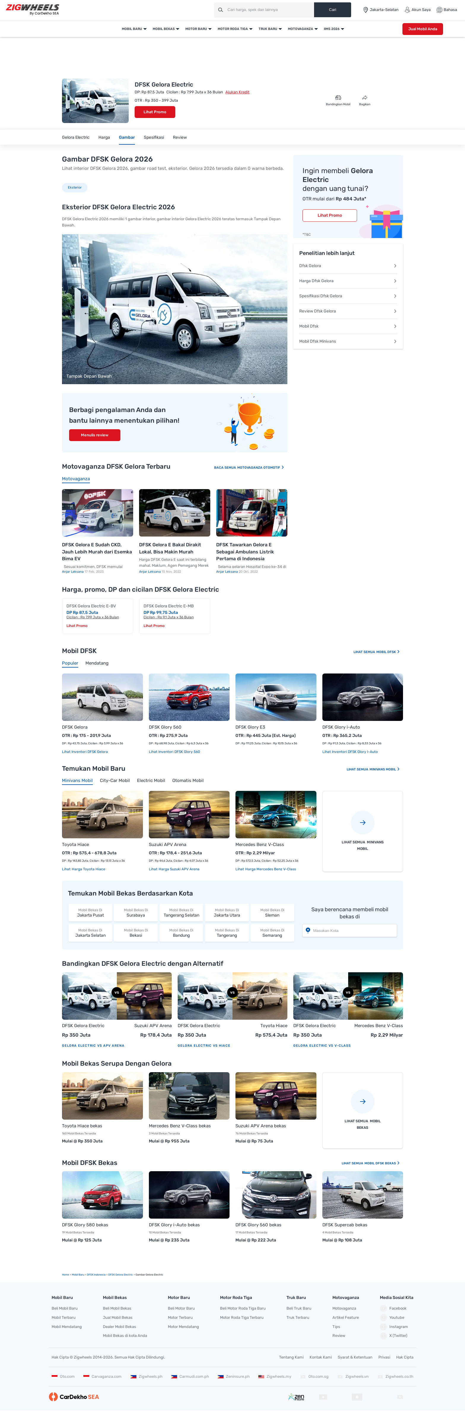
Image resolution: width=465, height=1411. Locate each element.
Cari (332, 9)
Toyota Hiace (75, 844)
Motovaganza (300, 29)
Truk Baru (268, 29)
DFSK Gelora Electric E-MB (169, 606)
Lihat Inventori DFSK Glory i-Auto (350, 752)
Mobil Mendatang (67, 1326)
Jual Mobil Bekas (118, 1317)
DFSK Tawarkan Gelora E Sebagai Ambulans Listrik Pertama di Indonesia (245, 551)
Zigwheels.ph (146, 1376)
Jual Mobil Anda (422, 29)
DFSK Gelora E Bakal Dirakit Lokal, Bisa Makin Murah (170, 548)
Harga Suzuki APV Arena (179, 869)
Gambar (127, 137)
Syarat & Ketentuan (355, 1357)
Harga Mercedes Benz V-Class (270, 869)
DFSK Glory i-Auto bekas (174, 1225)
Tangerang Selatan (181, 912)
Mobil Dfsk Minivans (348, 341)
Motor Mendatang (183, 1326)
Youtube (392, 1317)
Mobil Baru (132, 29)
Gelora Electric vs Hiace (204, 1046)
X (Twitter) (393, 1336)
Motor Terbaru (180, 1317)
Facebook (393, 1308)
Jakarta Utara (226, 912)
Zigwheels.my (274, 1376)
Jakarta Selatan (90, 933)
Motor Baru (196, 29)
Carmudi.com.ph (190, 1376)
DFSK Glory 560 (165, 727)
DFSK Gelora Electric (83, 1025)
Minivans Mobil (385, 769)
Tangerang (226, 933)
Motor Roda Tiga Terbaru (242, 1317)
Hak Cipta (404, 1357)
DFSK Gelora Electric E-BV (91, 606)
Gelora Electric (76, 137)
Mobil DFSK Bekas (382, 1163)
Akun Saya (418, 10)
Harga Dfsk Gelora (348, 280)
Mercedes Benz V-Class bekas (180, 1126)
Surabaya (135, 912)
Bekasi (135, 933)
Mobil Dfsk (348, 326)
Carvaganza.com (102, 1376)
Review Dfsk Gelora (348, 311)
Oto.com (63, 1376)
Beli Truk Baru (298, 1308)
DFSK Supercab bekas (344, 1225)
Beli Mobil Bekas (117, 1308)
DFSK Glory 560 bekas (258, 1225)
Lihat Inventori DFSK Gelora (85, 752)
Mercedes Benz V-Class (259, 844)
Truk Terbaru (297, 1317)
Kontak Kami (321, 1357)
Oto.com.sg (314, 1376)
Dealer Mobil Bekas (119, 1326)
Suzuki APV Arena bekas (260, 1126)
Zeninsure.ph (234, 1376)
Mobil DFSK (388, 652)
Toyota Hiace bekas (82, 1126)
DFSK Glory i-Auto (341, 727)
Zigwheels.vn (353, 1376)
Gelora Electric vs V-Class (322, 1046)
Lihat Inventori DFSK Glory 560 (174, 752)
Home (65, 1274)
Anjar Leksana (73, 572)
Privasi (384, 1357)
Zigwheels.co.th (395, 1376)
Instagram (394, 1326)
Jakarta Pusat (90, 912)
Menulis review (95, 435)
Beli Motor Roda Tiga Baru (243, 1308)
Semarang (272, 933)
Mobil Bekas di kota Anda (125, 1335)
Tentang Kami (291, 1357)
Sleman (272, 912)
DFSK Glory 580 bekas (85, 1225)
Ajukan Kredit (237, 92)
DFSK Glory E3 (250, 727)
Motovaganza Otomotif (260, 468)
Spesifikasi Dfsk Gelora (348, 296)
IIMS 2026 (332, 29)
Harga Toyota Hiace (88, 869)
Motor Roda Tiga (233, 29)
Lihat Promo (155, 112)
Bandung (181, 933)
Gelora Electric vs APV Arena (93, 1046)
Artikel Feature (345, 1317)
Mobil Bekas (164, 29)
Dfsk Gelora (348, 265)
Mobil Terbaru (64, 1317)
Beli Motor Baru (181, 1308)
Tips (336, 1326)
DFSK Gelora (74, 727)
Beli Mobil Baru (65, 1308)
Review (180, 137)
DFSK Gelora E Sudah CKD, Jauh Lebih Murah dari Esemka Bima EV (97, 551)
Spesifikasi (154, 137)
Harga (104, 137)
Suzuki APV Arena (167, 844)
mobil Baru (78, 1274)
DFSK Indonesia (96, 1274)
